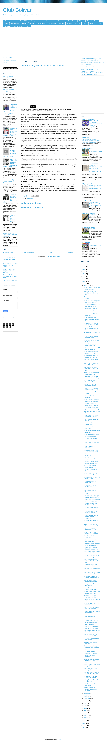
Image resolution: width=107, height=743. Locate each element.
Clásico (26, 21)
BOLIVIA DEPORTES (88, 119)
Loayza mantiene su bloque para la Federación (91, 615)
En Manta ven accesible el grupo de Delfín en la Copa (92, 408)
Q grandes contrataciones (10, 280)
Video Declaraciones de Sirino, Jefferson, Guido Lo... (91, 561)
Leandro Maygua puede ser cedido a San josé (91, 373)
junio (85, 705)
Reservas (92, 23)
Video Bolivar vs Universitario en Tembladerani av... (92, 569)
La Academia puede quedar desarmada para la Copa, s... (91, 660)
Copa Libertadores (47, 21)
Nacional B (85, 137)
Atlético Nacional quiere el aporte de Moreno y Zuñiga (92, 377)
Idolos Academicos (41, 23)
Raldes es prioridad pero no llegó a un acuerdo (91, 650)
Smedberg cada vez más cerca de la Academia (90, 439)
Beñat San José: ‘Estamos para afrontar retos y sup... (91, 521)
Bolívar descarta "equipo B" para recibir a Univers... (91, 627)
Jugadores (69, 23)
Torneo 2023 (8, 26)
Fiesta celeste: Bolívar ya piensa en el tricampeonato (92, 646)
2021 (84, 274)
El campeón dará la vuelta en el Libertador (92, 584)
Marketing (77, 23)
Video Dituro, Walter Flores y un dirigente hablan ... (91, 669)
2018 (84, 281)
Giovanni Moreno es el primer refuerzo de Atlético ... (92, 301)
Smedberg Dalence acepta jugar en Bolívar (91, 423)
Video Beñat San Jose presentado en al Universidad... (90, 486)
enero (85, 717)
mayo (85, 708)
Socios (99, 23)
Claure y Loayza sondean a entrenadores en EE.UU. (91, 400)
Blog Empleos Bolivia (88, 184)
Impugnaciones (52, 23)
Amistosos (13, 21)
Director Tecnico (72, 21)
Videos (27, 26)
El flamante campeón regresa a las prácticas (92, 611)
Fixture (6, 23)
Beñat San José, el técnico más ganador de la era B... (92, 684)
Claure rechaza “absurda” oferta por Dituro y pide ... (91, 352)
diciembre (87, 285)
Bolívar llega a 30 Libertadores (8, 77)
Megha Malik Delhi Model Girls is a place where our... (10, 259)
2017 (84, 283)
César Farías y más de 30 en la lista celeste (92, 478)
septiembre (87, 698)
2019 (84, 278)
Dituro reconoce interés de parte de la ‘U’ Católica (91, 356)
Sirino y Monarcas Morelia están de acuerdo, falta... (91, 619)
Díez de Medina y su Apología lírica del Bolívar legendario (10, 234)
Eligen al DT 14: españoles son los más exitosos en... (91, 388)
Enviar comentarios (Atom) (53, 256)
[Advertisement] (53, 42)
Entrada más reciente (28, 252)
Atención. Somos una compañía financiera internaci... (9, 271)
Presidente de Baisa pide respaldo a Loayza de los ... (91, 310)
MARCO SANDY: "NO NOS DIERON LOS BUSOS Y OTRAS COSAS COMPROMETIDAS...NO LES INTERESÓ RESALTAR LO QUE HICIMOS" (92, 72)
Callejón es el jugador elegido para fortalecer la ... (92, 305)
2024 (84, 266)
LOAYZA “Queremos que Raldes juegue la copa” (91, 525)
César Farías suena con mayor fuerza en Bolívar (91, 404)
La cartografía (93, 214)
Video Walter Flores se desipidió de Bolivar (90, 385)
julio (85, 703)
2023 (84, 269)
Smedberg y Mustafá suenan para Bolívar (91, 638)
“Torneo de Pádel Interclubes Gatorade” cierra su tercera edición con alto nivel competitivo (95, 123)
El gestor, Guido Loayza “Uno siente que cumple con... (92, 556)
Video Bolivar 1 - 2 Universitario (89, 536)
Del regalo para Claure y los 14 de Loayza (91, 680)
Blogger (59, 739)
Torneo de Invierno (18, 26)
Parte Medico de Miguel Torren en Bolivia (92, 67)
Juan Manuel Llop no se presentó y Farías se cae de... (91, 369)
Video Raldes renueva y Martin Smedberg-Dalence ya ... (91, 319)
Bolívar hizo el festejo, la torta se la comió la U (92, 552)
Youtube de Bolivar (8, 252)
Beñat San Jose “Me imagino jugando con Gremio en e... (92, 496)
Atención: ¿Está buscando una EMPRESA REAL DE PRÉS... (10, 276)
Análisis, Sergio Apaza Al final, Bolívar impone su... (91, 548)
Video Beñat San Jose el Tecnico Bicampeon (90, 676)
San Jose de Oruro (87, 201)
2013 (84, 728)
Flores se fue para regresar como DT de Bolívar (91, 364)
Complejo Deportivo (35, 21)
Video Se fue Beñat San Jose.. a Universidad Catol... (90, 492)
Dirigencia (81, 21)
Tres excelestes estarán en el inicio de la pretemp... (92, 333)
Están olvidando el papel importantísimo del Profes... (10, 265)
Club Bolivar (17, 10)
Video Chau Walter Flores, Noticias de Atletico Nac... (91, 323)
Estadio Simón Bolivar (92, 21)
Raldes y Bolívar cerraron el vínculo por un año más (91, 443)
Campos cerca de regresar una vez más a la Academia (91, 516)
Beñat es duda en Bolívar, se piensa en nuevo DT (91, 512)
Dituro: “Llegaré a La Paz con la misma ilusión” (92, 288)
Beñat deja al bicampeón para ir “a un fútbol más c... (92, 474)
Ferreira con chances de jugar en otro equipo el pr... (92, 577)
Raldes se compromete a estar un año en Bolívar (91, 532)
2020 (84, 276)
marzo (86, 713)
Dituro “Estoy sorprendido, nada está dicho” (91, 336)
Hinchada (24, 23)
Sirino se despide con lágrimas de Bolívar (90, 529)
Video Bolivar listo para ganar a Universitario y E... (92, 573)
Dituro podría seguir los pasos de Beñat (90, 481)
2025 (84, 264)
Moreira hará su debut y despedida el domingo (90, 580)
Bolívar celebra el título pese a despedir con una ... (91, 540)
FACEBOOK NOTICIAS (9, 60)
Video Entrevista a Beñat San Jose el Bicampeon (92, 631)
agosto (86, 701)
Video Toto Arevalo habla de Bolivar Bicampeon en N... (91, 673)
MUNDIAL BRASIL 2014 (89, 227)
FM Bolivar (6, 62)
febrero (86, 715)
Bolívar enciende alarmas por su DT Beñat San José (92, 500)
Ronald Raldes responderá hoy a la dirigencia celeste (91, 462)
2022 (84, 271)
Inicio (50, 252)
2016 (84, 720)
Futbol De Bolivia (87, 148)
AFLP (6, 21)
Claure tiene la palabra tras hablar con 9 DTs (91, 314)
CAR (20, 21)
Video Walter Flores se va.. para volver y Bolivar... (91, 360)
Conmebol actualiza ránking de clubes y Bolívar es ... (91, 504)
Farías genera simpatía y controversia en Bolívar (91, 466)
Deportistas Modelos (88, 213)
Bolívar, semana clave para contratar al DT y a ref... (91, 416)
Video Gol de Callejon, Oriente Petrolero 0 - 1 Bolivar (9, 181)
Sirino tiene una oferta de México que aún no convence (90, 655)
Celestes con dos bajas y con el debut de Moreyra (92, 592)
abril (85, 710)
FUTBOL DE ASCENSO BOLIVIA (91, 164)
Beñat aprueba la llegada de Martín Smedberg (91, 623)
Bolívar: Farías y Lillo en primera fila (90, 447)
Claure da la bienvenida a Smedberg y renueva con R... (91, 328)
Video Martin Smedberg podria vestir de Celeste (91, 635)
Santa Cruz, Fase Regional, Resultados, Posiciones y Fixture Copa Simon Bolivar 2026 (90, 140)
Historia (32, 23)
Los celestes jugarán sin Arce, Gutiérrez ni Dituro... (91, 596)
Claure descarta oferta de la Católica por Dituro (91, 381)
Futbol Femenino (15, 23)
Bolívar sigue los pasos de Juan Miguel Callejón (91, 344)
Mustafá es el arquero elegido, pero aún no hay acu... (91, 293)
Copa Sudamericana (60, 21)
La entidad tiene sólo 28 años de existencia (92, 412)
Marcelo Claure (86, 242)
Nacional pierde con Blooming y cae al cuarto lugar (95, 151)
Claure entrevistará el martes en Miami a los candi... (92, 435)
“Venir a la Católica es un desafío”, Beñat (90, 470)
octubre (86, 696)
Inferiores (61, 23)
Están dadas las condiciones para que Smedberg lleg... (91, 608)
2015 (84, 723)
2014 (84, 725)
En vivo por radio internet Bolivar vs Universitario (90, 565)
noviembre (87, 693)
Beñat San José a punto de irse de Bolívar (91, 604)
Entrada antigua (71, 252)
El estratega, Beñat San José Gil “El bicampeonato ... (92, 544)
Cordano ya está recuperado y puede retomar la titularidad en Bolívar (10, 131)
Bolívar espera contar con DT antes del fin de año (92, 348)
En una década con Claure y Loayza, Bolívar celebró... (91, 588)
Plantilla (85, 23)
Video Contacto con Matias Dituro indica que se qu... (91, 450)
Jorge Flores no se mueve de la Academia (92, 600)
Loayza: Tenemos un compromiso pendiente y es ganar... (91, 689)
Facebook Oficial (7, 57)
